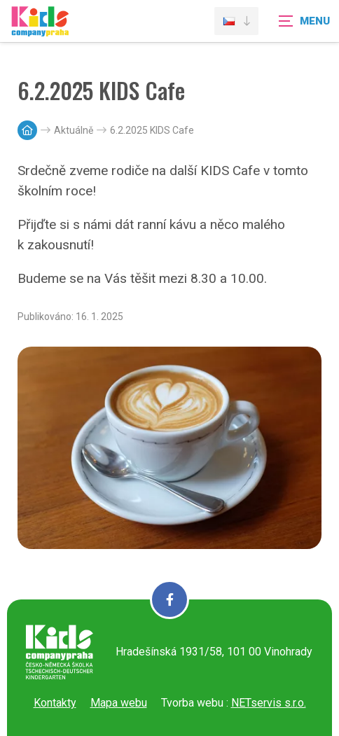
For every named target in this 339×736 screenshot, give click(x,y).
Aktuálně (73, 130)
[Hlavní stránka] (27, 130)
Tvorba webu (192, 702)
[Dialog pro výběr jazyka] (236, 21)
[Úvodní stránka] (40, 30)
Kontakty (55, 702)
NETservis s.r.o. (268, 702)
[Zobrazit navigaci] (304, 21)
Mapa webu (118, 702)
